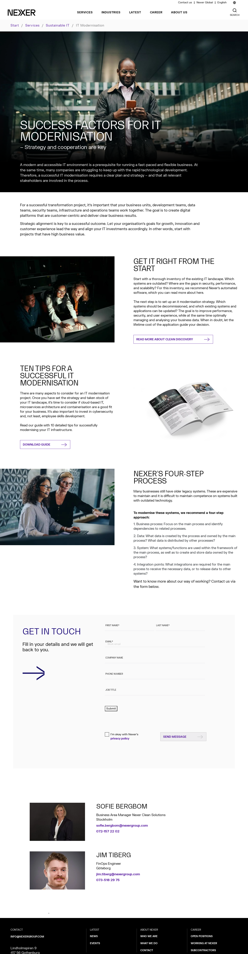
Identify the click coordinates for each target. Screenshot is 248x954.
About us (179, 12)
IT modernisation (90, 25)
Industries (111, 12)
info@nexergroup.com (27, 936)
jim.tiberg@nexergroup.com (118, 874)
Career (156, 12)
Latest (135, 12)
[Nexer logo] (21, 12)
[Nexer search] (234, 10)
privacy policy (119, 738)
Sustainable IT (58, 26)
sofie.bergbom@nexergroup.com (122, 826)
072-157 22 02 (107, 831)
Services (85, 12)
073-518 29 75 (108, 880)
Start (15, 26)
